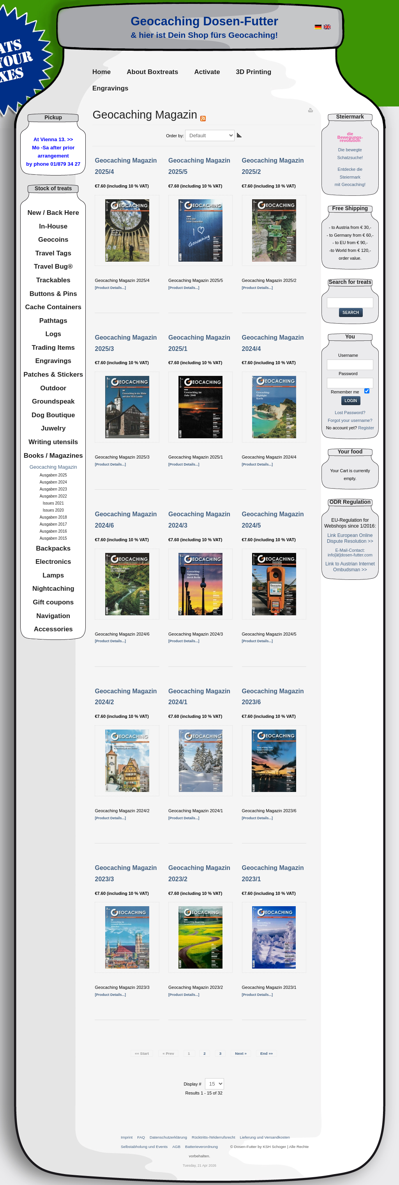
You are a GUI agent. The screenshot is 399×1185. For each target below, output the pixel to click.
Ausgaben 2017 (53, 524)
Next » (241, 1053)
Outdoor (53, 388)
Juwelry (53, 428)
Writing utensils (53, 442)
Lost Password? (350, 412)
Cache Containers (53, 307)
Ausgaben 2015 (53, 538)
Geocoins (53, 239)
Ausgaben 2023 (53, 489)
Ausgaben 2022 (53, 496)
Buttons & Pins (53, 294)
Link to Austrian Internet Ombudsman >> (350, 566)
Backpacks (53, 548)
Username (348, 355)
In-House (53, 226)
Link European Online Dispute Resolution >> (350, 538)
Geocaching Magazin (53, 467)
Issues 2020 (53, 510)
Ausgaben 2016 (53, 531)
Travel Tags (53, 253)
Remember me (345, 392)
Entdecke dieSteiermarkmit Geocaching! (350, 177)
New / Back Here (53, 212)
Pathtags (53, 320)
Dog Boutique (53, 415)
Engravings (53, 361)
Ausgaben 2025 (53, 475)
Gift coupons (53, 602)
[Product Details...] (110, 288)
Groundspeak (53, 401)
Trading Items (53, 347)
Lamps (53, 575)
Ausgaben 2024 (53, 482)
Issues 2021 (53, 503)
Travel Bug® (53, 266)
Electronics (53, 561)
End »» (266, 1053)
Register (366, 427)
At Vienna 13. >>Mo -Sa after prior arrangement (53, 147)
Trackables (53, 280)
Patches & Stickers (53, 374)
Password (348, 373)
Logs (53, 334)
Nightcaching (53, 588)
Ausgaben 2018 (53, 517)
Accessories (53, 629)
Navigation (53, 616)
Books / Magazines (53, 455)
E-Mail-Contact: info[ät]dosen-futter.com (350, 552)
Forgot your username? (350, 420)
